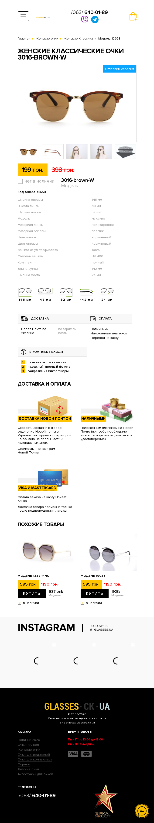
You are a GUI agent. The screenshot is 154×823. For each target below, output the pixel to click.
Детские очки (28, 769)
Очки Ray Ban (28, 745)
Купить (31, 593)
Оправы (24, 764)
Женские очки (29, 750)
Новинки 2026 (29, 740)
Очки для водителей (34, 754)
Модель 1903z (93, 576)
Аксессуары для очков (35, 774)
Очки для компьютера (35, 759)
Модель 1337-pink (33, 576)
